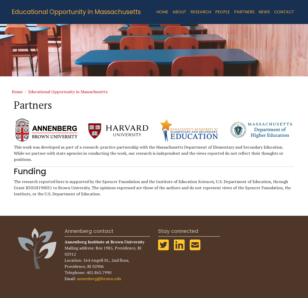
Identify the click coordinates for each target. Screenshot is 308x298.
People (222, 12)
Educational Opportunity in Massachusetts (76, 12)
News (264, 12)
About (179, 12)
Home (162, 12)
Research (200, 12)
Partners (244, 12)
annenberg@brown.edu (99, 278)
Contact (284, 12)
